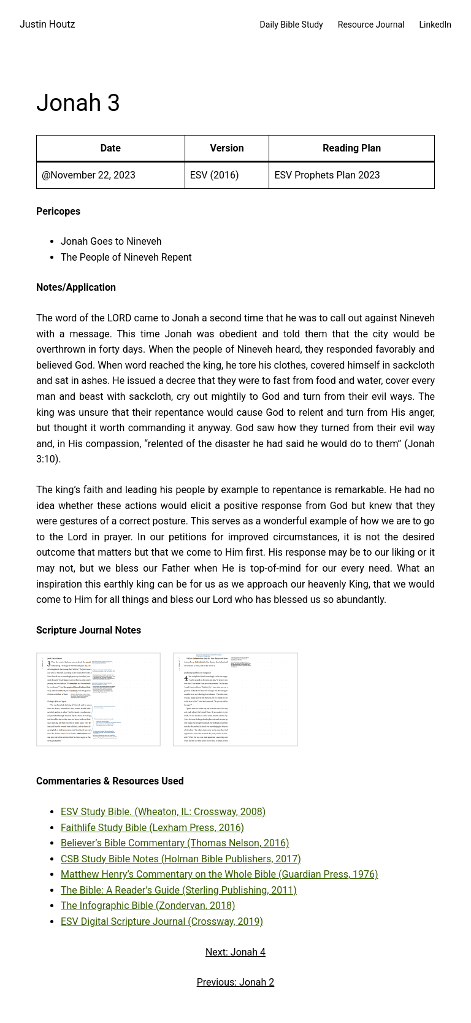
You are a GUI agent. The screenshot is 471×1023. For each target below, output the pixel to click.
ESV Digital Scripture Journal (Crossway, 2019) (162, 921)
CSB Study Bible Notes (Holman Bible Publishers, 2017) (181, 859)
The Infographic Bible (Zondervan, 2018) (148, 905)
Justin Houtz (47, 24)
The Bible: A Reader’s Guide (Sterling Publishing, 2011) (179, 890)
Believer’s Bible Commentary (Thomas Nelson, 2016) (175, 843)
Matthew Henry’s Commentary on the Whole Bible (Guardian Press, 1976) (219, 874)
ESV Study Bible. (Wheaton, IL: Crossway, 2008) (163, 812)
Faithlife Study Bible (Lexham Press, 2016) (152, 827)
